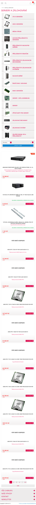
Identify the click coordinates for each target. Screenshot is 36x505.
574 (25, 482)
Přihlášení (30, 3)
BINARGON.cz (33, 503)
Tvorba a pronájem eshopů (24, 503)
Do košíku (28, 176)
